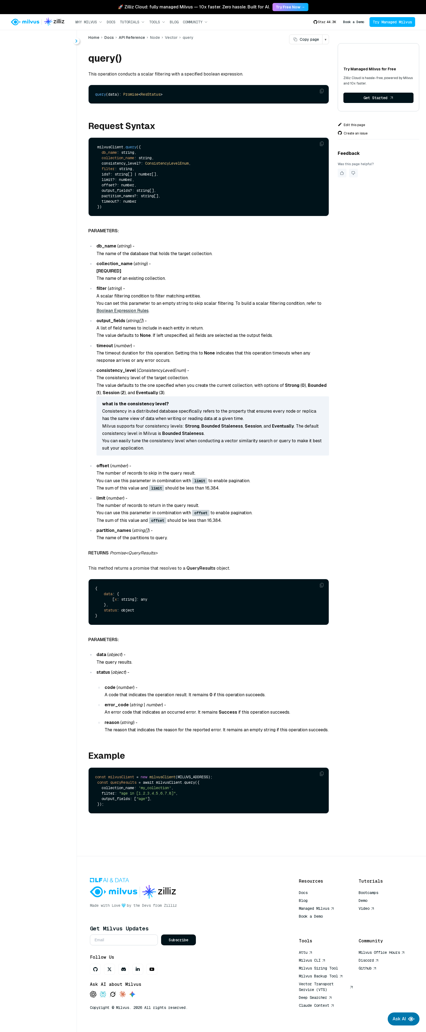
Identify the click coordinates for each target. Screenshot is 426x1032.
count (28, 137)
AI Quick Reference (318, 924)
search (29, 206)
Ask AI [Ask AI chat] (404, 1019)
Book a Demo (353, 22)
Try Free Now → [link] (290, 7)
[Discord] (123, 969)
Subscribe (178, 939)
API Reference (132, 37)
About (23, 59)
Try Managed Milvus (392, 22)
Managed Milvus (316, 908)
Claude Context (316, 1005)
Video (366, 908)
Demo (363, 900)
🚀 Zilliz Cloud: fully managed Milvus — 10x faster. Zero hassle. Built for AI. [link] (194, 7)
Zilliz (170, 905)
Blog (174, 22)
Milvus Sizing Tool (318, 968)
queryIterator (36, 196)
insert (28, 176)
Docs (111, 22)
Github (368, 968)
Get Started (378, 97)
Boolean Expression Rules (122, 310)
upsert (29, 215)
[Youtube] (151, 969)
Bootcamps (368, 892)
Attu (305, 952)
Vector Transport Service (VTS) (326, 986)
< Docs (20, 39)
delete (29, 147)
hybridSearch (36, 167)
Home (93, 37)
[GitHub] (95, 969)
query (29, 186)
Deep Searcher (315, 997)
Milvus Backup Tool (321, 976)
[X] (109, 969)
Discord (369, 960)
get (26, 157)
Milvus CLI (312, 960)
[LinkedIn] (137, 969)
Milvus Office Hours (382, 952)
